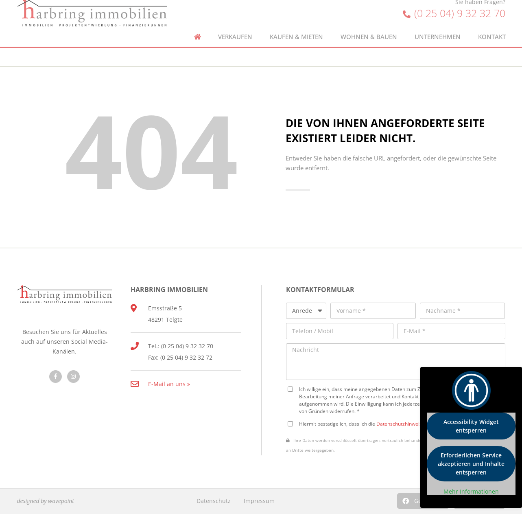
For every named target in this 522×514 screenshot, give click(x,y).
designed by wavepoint (45, 501)
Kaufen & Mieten (296, 28)
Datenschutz (214, 501)
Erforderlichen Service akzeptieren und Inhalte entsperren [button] (471, 463)
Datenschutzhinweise (400, 423)
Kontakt (492, 28)
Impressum (259, 501)
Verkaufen (235, 28)
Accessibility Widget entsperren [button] (471, 426)
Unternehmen (438, 28)
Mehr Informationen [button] (471, 491)
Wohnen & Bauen (369, 28)
